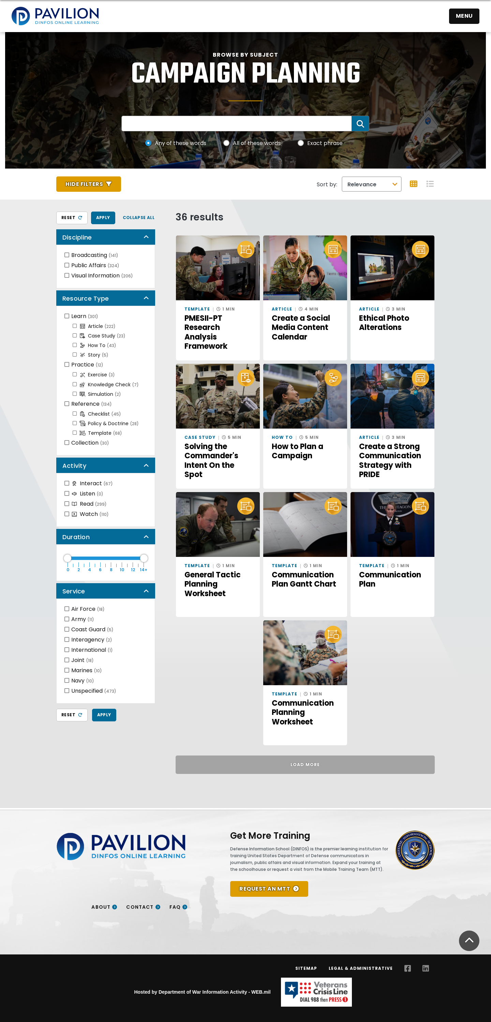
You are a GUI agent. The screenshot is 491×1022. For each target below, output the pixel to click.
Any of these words (180, 143)
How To (97, 345)
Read (89, 504)
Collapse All (139, 217)
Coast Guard (92, 629)
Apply (103, 217)
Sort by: (327, 184)
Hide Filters (84, 184)
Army (82, 619)
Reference (91, 404)
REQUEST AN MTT (264, 889)
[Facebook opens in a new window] (407, 968)
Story (93, 354)
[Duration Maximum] (106, 558)
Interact (92, 483)
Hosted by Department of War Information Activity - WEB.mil (202, 992)
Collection (90, 443)
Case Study (102, 335)
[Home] (55, 16)
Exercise (97, 374)
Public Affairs (95, 265)
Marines (86, 670)
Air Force (88, 609)
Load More (305, 764)
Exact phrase (325, 143)
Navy (82, 681)
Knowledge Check (109, 384)
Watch (90, 514)
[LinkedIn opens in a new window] (425, 968)
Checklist (100, 414)
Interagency (91, 640)
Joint (82, 660)
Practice (87, 365)
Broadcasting (94, 255)
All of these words (257, 143)
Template (100, 433)
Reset (72, 217)
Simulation (100, 394)
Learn (84, 316)
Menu (464, 16)
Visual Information (102, 275)
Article (97, 326)
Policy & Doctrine (109, 423)
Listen (87, 494)
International (92, 650)
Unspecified (93, 691)
